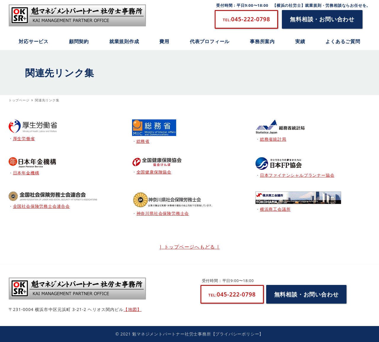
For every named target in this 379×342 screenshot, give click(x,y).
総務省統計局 (273, 139)
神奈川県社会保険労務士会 (162, 213)
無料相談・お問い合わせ (322, 19)
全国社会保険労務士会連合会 (41, 206)
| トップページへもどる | (189, 247)
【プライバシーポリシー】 (237, 334)
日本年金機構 (26, 173)
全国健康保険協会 (153, 172)
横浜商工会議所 (275, 209)
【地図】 (132, 309)
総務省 (143, 141)
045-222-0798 (246, 19)
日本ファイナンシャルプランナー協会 (297, 175)
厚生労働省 (24, 138)
